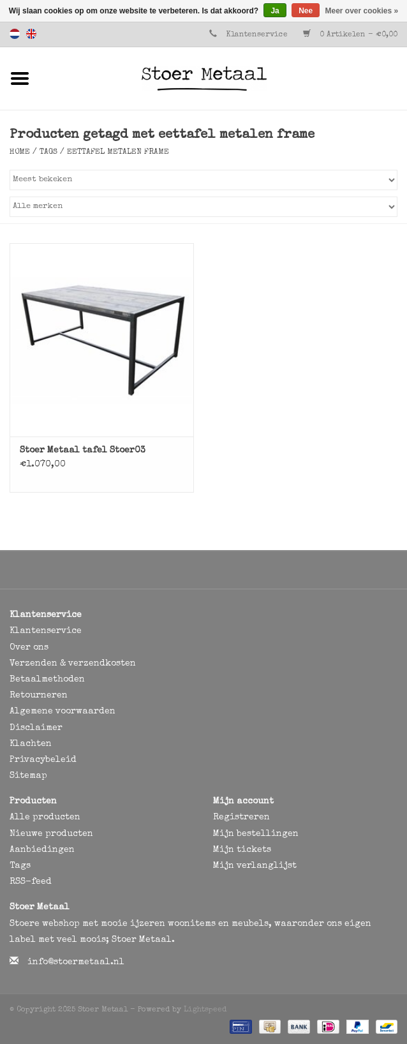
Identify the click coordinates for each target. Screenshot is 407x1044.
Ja (274, 10)
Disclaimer (36, 728)
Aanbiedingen (42, 850)
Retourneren (39, 695)
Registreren (241, 817)
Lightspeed (205, 1010)
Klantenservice (257, 35)
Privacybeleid (43, 760)
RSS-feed (31, 881)
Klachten (31, 744)
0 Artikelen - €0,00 (350, 35)
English (31, 34)
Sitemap (28, 776)
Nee (306, 10)
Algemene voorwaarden (62, 711)
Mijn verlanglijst (255, 865)
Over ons (29, 647)
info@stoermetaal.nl (75, 962)
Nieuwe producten (51, 834)
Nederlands (15, 34)
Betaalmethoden (47, 679)
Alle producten (45, 817)
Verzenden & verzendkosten (73, 663)
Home (20, 152)
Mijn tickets (242, 850)
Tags (48, 152)
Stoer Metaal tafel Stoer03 (82, 450)
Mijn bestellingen (256, 834)
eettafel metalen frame (118, 152)
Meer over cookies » (362, 10)
